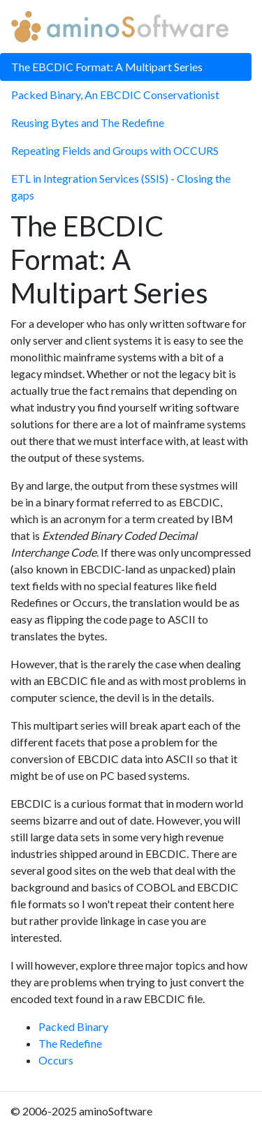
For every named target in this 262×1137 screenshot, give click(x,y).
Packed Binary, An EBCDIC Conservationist (115, 94)
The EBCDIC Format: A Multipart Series (107, 66)
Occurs (55, 1060)
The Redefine (70, 1043)
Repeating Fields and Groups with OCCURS (115, 150)
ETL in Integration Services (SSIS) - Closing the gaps (121, 187)
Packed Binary (73, 1026)
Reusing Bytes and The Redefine (87, 122)
